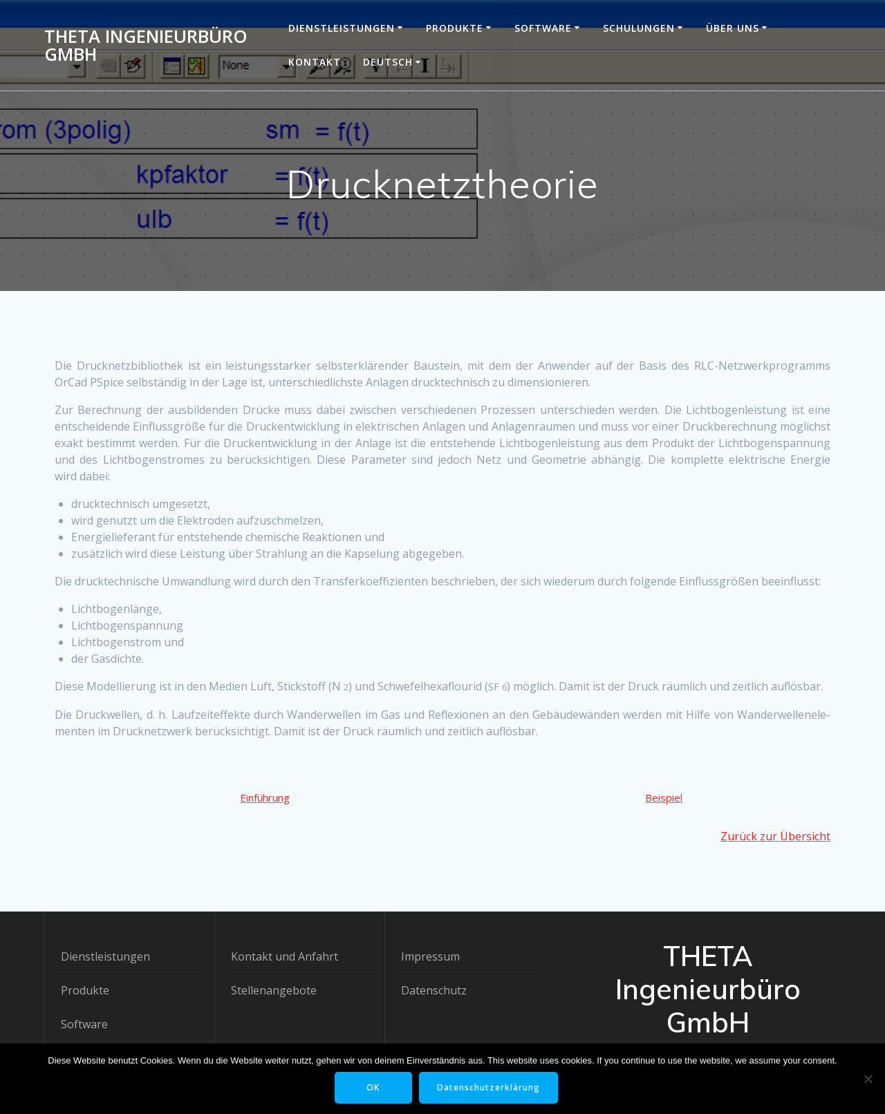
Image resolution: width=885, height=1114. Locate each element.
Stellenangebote (274, 990)
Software (543, 28)
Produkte (454, 28)
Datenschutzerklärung (488, 1087)
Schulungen (639, 28)
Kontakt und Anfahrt (284, 956)
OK (373, 1087)
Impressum (430, 956)
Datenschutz (434, 990)
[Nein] (868, 1079)
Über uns (732, 28)
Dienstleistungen (341, 28)
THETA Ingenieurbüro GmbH (146, 45)
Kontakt (314, 61)
